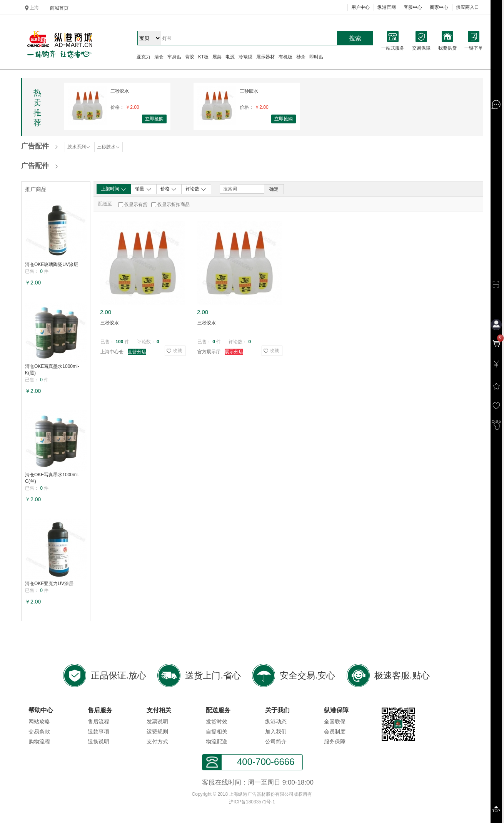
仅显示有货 (135, 204)
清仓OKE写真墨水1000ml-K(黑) (52, 370)
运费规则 (157, 731)
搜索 (355, 38)
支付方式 (157, 741)
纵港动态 (276, 721)
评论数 (196, 189)
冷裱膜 (245, 57)
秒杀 (300, 57)
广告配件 (35, 146)
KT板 (203, 57)
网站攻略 (39, 721)
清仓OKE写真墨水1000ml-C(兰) (52, 478)
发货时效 (216, 721)
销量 (143, 189)
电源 (230, 57)
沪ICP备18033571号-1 (252, 802)
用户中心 (360, 7)
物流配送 (216, 741)
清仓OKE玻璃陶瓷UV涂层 (51, 264)
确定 (274, 189)
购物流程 (39, 741)
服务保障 (334, 741)
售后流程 (98, 721)
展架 (217, 57)
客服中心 (413, 7)
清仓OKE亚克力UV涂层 (49, 583)
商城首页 (59, 8)
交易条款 (39, 731)
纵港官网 (386, 7)
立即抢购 (154, 118)
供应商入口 (467, 7)
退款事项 (98, 731)
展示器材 (265, 57)
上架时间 (114, 189)
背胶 (189, 57)
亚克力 (143, 57)
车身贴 (174, 57)
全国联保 (334, 721)
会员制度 (334, 731)
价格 (168, 189)
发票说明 (157, 721)
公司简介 (276, 741)
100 (119, 341)
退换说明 (98, 741)
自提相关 (216, 731)
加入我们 (276, 731)
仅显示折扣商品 (173, 204)
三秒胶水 (119, 91)
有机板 (285, 57)
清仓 (159, 57)
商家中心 (439, 7)
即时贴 (316, 57)
